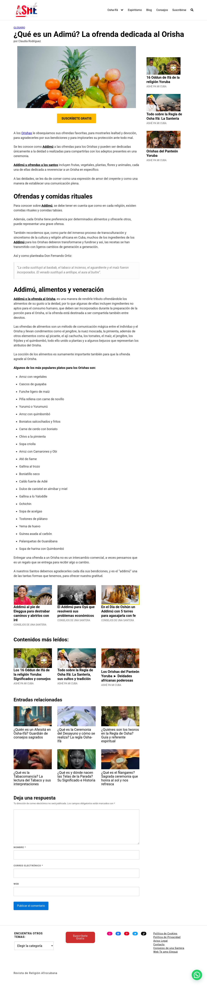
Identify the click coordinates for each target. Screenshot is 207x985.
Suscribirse (179, 10)
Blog (149, 10)
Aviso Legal (160, 940)
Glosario (19, 27)
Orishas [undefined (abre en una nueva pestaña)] (26, 133)
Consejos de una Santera (168, 948)
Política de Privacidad (167, 937)
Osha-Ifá (113, 10)
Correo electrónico (28, 865)
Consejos (162, 10)
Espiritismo (135, 10)
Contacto (159, 944)
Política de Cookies (165, 933)
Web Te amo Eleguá (165, 951)
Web (16, 884)
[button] (197, 975)
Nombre (20, 847)
